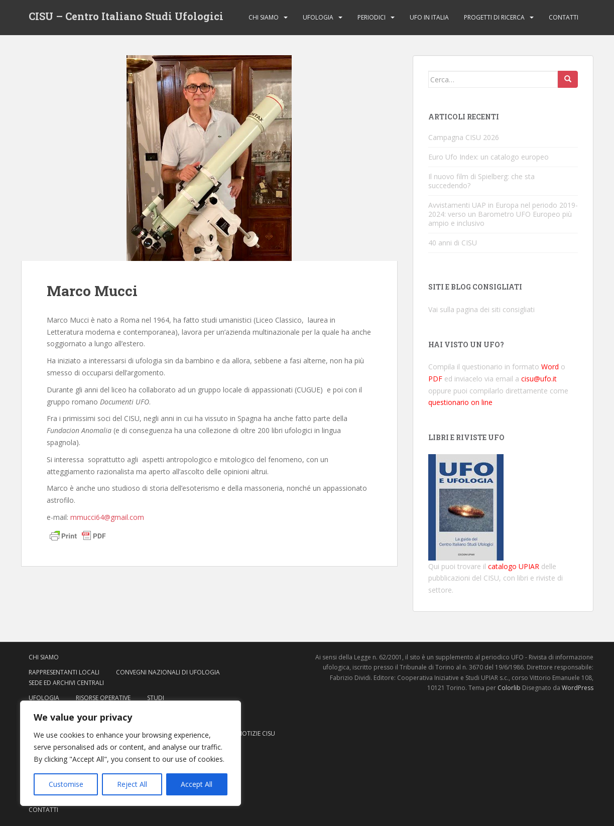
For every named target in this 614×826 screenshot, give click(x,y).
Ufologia (318, 17)
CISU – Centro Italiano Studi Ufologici (126, 17)
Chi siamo (264, 17)
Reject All (132, 784)
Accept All (196, 784)
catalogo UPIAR (513, 566)
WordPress (577, 687)
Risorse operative (103, 698)
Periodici (371, 17)
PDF (435, 378)
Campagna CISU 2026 (463, 137)
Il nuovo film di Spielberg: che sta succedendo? (481, 181)
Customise (66, 784)
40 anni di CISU (452, 242)
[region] (130, 753)
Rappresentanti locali (64, 672)
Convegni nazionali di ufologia (168, 672)
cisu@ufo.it (539, 378)
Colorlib (509, 687)
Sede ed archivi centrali (66, 682)
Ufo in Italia (429, 17)
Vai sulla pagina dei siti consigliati (481, 309)
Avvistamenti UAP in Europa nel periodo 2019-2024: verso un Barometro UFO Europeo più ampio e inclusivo (503, 214)
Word (550, 366)
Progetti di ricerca (494, 17)
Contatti (563, 17)
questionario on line (460, 402)
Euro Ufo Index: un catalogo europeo (488, 157)
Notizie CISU (256, 733)
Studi (155, 698)
